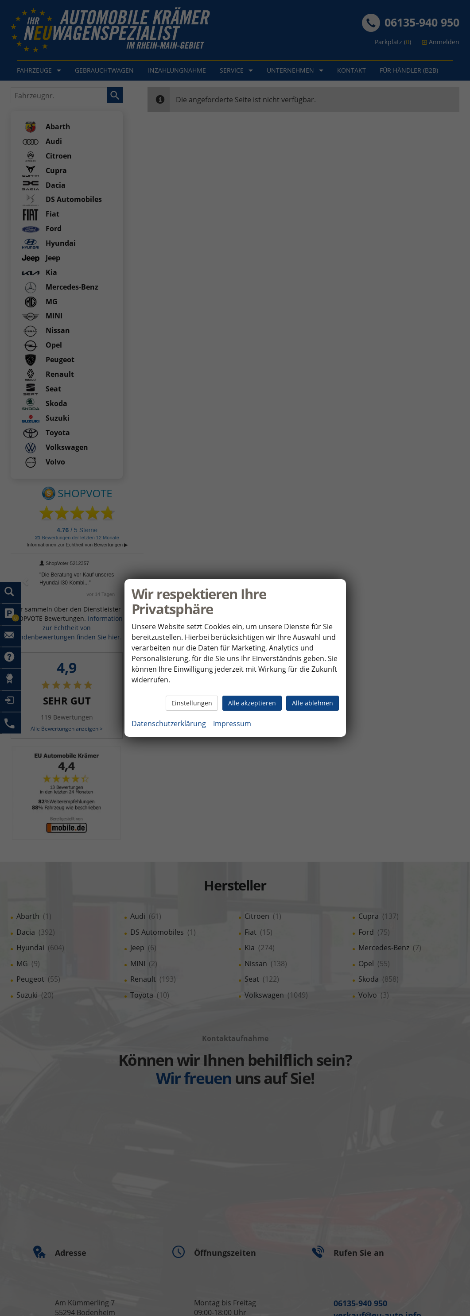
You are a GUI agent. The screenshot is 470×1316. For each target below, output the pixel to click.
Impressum (232, 723)
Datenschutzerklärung (169, 723)
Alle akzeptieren (252, 703)
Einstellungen (191, 703)
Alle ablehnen (312, 703)
